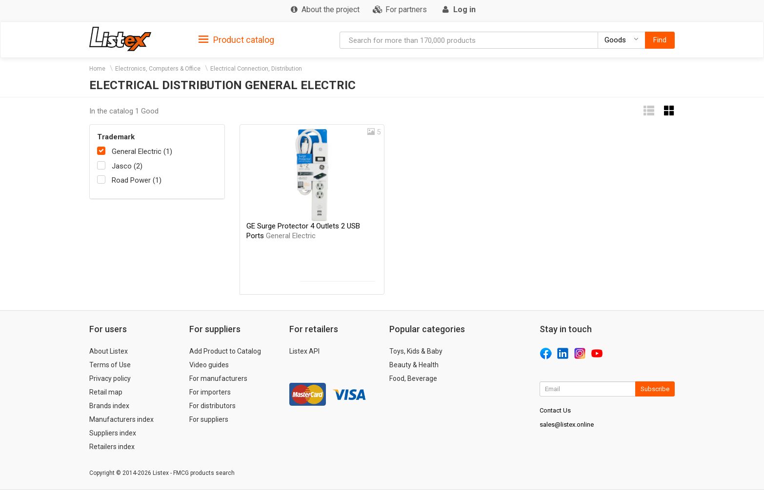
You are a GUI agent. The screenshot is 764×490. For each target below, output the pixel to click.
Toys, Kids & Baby (415, 351)
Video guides (209, 365)
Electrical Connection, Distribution (256, 68)
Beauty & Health (414, 365)
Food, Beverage (413, 378)
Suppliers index (112, 433)
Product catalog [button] (236, 40)
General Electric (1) (142, 151)
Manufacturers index (121, 419)
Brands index (109, 406)
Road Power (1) (136, 180)
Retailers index (112, 447)
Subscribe (655, 389)
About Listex (108, 351)
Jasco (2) (127, 166)
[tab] (236, 39)
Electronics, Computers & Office (158, 68)
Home (97, 68)
